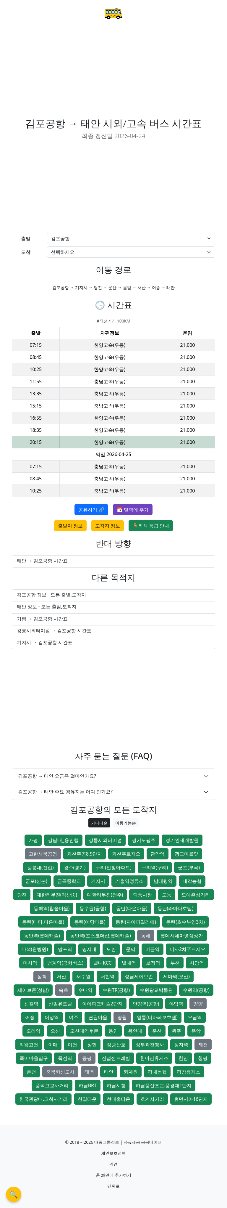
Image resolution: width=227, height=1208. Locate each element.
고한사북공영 (43, 854)
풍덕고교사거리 (52, 1085)
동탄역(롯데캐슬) (42, 935)
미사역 (30, 963)
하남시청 (116, 1085)
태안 (109, 1072)
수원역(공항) (196, 990)
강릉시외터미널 (105, 840)
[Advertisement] (113, 72)
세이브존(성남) (33, 990)
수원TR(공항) (116, 990)
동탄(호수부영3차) (185, 922)
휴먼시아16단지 (191, 1099)
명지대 (89, 949)
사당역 (197, 963)
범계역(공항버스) (65, 963)
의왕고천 (28, 1044)
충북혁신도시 (60, 1072)
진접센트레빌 (116, 1058)
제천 (203, 1044)
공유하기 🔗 (91, 509)
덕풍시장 (142, 894)
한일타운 (87, 1099)
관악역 (157, 854)
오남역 (195, 1017)
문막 (130, 949)
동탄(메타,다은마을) (43, 922)
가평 (33, 840)
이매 (53, 1044)
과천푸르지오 (126, 854)
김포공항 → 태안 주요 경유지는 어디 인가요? (65, 791)
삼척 (42, 976)
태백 (89, 1072)
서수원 (83, 976)
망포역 (65, 949)
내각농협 (192, 881)
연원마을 (97, 1017)
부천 (175, 963)
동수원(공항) (93, 908)
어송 (30, 1017)
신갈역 (31, 1003)
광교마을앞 (186, 854)
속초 (63, 990)
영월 (122, 1017)
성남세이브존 (139, 976)
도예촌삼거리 (195, 894)
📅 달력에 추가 (133, 509)
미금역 (152, 949)
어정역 (52, 1017)
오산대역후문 (84, 1031)
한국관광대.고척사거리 (43, 1099)
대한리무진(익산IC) (57, 894)
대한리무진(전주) (105, 894)
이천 (72, 1044)
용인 (113, 1031)
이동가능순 (125, 823)
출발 (25, 238)
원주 (176, 1031)
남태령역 (163, 881)
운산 (157, 1031)
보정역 (153, 963)
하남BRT (88, 1085)
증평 (87, 1058)
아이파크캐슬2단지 (102, 1003)
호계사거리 (152, 1099)
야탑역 (176, 1003)
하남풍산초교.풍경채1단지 (164, 1085)
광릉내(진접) (40, 867)
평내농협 (157, 1072)
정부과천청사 (150, 1044)
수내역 (85, 990)
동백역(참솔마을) (52, 908)
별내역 (129, 963)
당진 (22, 894)
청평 (202, 1058)
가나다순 (99, 823)
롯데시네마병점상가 (181, 935)
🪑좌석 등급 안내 (150, 525)
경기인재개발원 (182, 840)
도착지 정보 (107, 525)
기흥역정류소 (129, 881)
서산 (61, 976)
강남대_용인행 (63, 840)
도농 (166, 894)
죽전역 (65, 1058)
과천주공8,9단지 (84, 854)
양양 (198, 1003)
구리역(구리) (155, 867)
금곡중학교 (69, 881)
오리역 (33, 1031)
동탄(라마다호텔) (176, 908)
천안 (183, 1058)
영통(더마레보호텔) (157, 1017)
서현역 (107, 976)
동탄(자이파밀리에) (136, 922)
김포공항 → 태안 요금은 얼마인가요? (57, 776)
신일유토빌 (60, 1003)
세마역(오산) (176, 976)
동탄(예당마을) (90, 922)
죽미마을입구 (34, 1058)
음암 (196, 1031)
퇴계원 (131, 1072)
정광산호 (116, 1044)
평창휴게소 (188, 1072)
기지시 (98, 881)
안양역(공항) (146, 1003)
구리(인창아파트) (113, 867)
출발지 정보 (70, 525)
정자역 (181, 1044)
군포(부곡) (189, 867)
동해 (145, 935)
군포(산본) (36, 881)
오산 (55, 1031)
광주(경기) (75, 867)
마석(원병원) (35, 949)
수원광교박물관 (156, 990)
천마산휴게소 (154, 1058)
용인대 (135, 1031)
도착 (25, 252)
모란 (111, 949)
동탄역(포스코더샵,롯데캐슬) (100, 935)
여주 (73, 1017)
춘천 (31, 1072)
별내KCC (102, 963)
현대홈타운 (118, 1099)
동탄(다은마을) (131, 908)
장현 (92, 1044)
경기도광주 (143, 840)
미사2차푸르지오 (187, 949)
